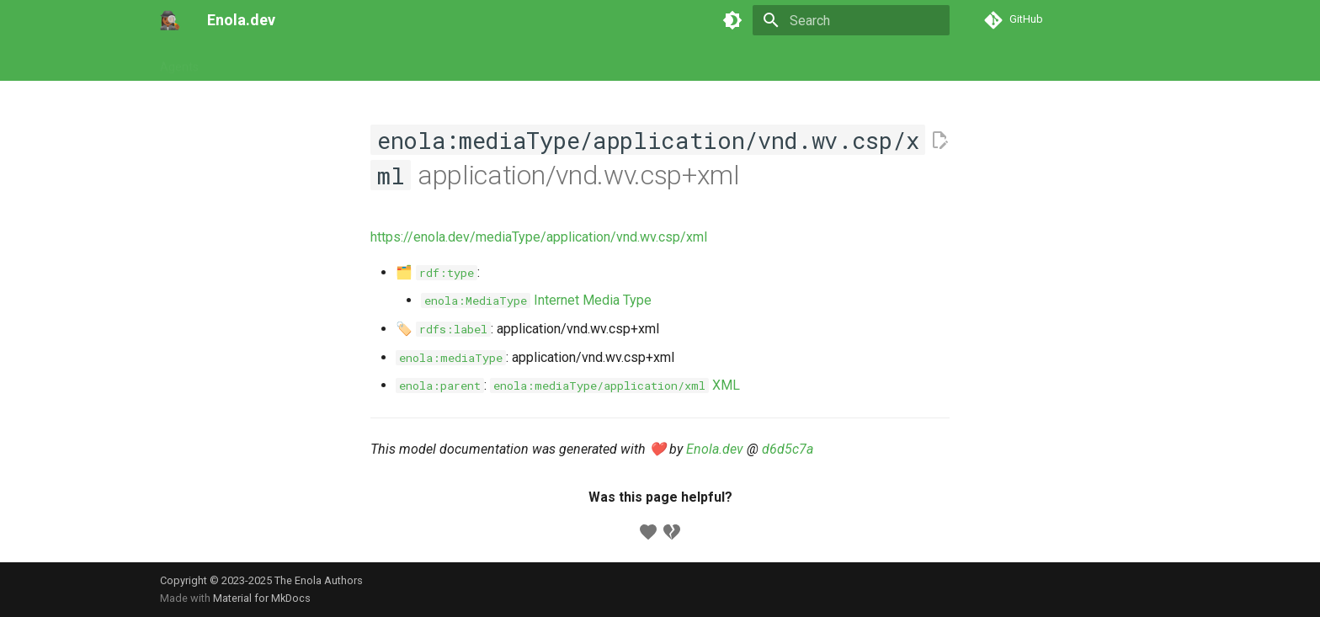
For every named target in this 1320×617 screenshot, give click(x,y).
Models (387, 61)
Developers (527, 61)
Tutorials (242, 61)
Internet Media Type (536, 300)
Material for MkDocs (262, 598)
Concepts (452, 61)
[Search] (851, 20)
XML (615, 385)
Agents (179, 61)
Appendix (603, 61)
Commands (316, 61)
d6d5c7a (787, 449)
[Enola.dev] (170, 20)
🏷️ (443, 329)
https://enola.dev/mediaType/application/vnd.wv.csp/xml (538, 237)
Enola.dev (714, 449)
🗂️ (436, 272)
